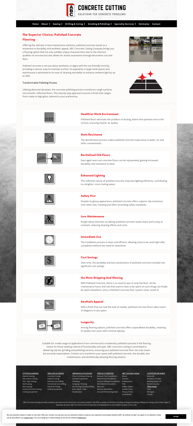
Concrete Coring (53, 376)
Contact (156, 23)
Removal (100, 386)
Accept (176, 416)
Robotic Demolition (105, 389)
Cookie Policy (127, 389)
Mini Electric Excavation (106, 384)
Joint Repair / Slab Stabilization (79, 390)
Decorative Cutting (30, 378)
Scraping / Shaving (79, 384)
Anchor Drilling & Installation (108, 381)
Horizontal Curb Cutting (32, 389)
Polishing (76, 381)
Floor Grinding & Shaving (82, 376)
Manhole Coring (53, 386)
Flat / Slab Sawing (29, 381)
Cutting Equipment (30, 392)
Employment (127, 381)
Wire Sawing (27, 386)
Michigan (150, 392)
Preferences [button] (81, 418)
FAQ (123, 384)
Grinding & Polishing (100, 23)
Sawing (57, 23)
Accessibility (127, 394)
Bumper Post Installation (107, 376)
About (45, 23)
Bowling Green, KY (154, 381)
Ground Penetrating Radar (107, 392)
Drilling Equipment (54, 389)
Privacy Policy (127, 392)
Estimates (144, 23)
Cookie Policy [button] (28, 418)
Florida (150, 394)
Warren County (153, 384)
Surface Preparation (80, 378)
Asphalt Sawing (29, 376)
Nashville (150, 376)
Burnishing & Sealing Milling (83, 386)
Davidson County (154, 378)
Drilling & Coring (75, 23)
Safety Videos (127, 386)
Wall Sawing (27, 384)
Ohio (149, 389)
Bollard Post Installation (106, 378)
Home (35, 23)
